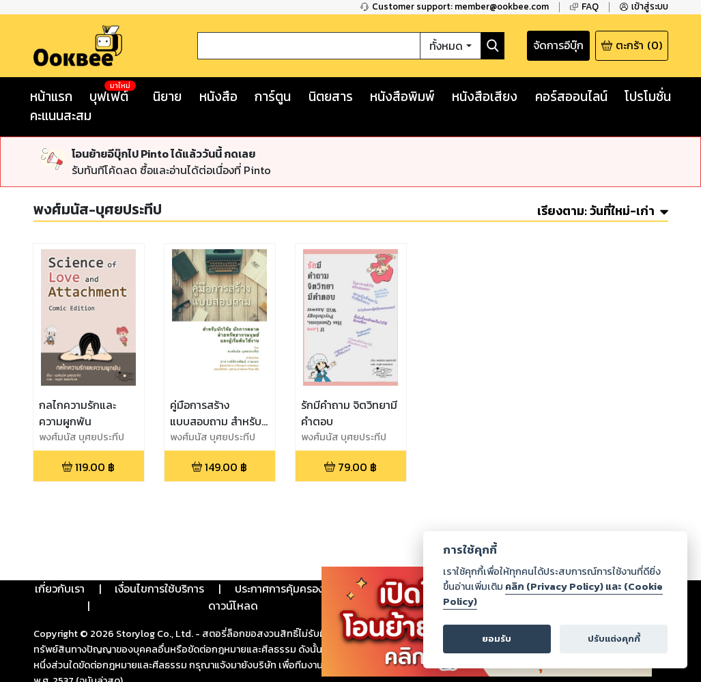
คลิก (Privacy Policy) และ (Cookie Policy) (553, 594)
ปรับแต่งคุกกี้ (614, 638)
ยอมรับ (496, 638)
